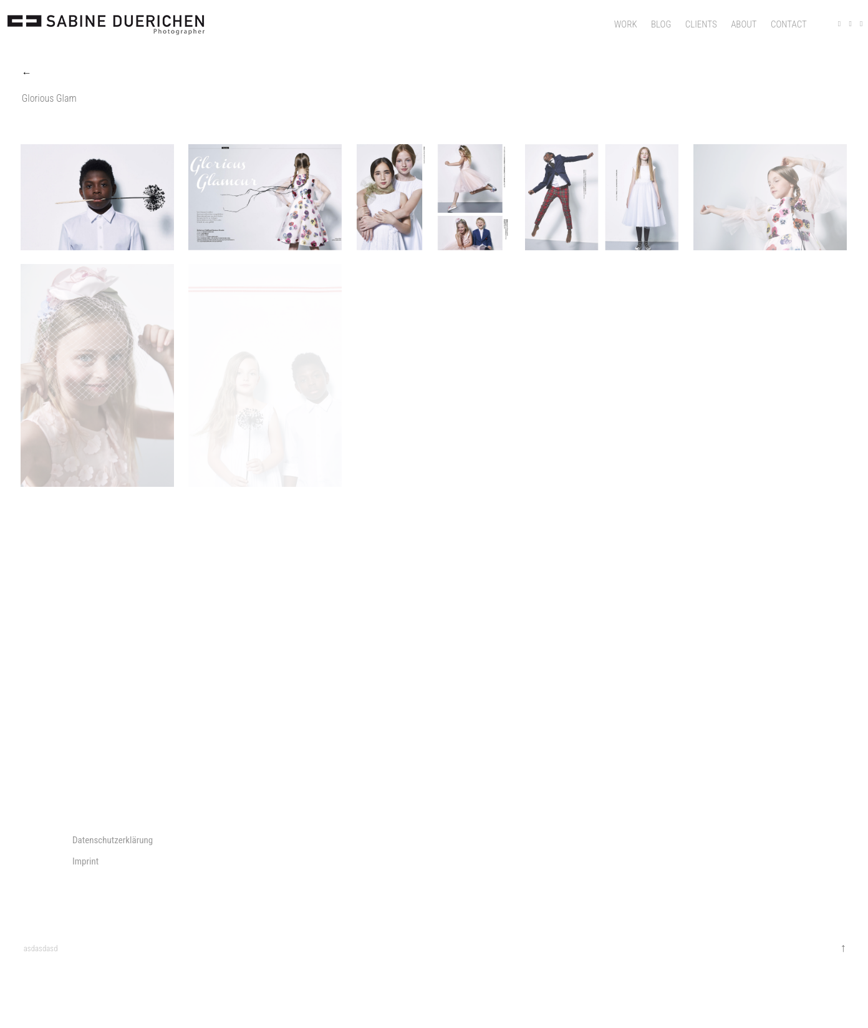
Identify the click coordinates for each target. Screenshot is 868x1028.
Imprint (85, 861)
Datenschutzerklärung (112, 840)
